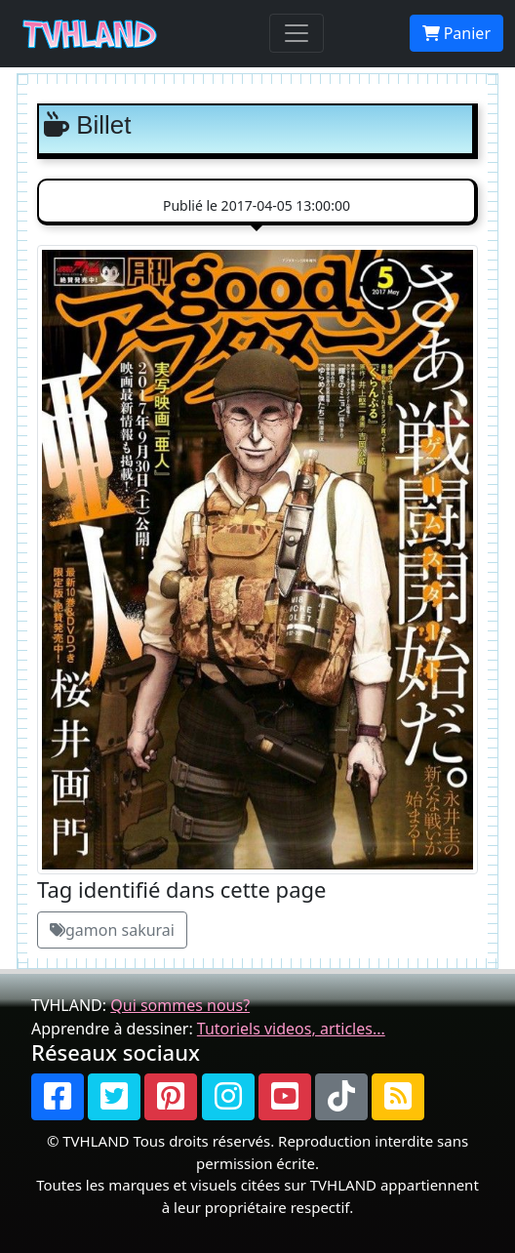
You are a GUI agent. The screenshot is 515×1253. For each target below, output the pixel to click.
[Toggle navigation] (296, 33)
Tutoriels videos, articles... (291, 1028)
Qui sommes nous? (180, 1005)
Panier (456, 33)
